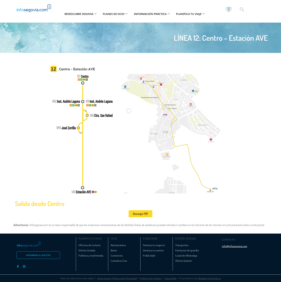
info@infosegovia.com (234, 246)
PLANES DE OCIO (115, 14)
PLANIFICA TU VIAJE (190, 14)
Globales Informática (209, 278)
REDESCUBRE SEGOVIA (80, 14)
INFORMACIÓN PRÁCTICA (152, 14)
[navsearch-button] (242, 9)
